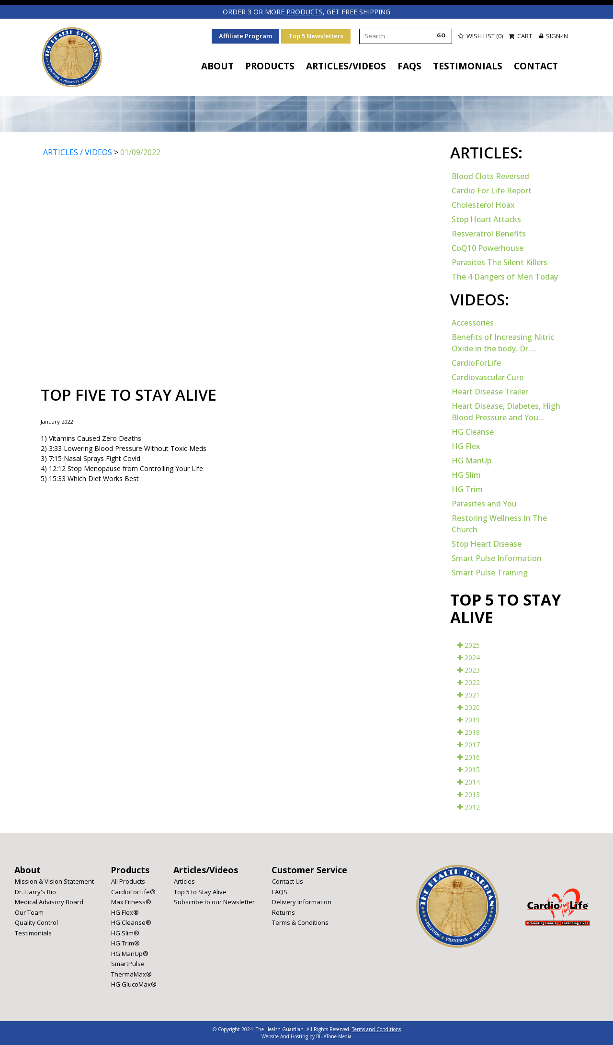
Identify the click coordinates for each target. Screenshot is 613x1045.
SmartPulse (128, 963)
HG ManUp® (129, 953)
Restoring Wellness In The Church (499, 524)
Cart (521, 36)
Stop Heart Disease (487, 544)
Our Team (29, 912)
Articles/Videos (346, 66)
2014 (468, 782)
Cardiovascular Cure (487, 377)
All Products (128, 881)
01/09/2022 (140, 152)
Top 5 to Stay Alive (200, 892)
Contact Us (287, 881)
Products (270, 66)
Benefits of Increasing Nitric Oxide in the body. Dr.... (503, 343)
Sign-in (553, 36)
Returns (283, 912)
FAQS (409, 66)
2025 (468, 645)
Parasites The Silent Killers (499, 262)
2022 (468, 682)
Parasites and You (484, 503)
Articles (184, 881)
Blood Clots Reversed (490, 176)
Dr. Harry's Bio (35, 892)
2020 (468, 707)
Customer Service (309, 870)
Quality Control (36, 922)
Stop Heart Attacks (486, 219)
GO (441, 35)
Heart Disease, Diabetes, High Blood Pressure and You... (506, 412)
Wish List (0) (480, 36)
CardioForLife (476, 363)
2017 (468, 744)
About (217, 66)
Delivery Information (301, 902)
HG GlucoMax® (134, 984)
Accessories (473, 322)
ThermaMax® (131, 974)
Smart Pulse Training (490, 572)
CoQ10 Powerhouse (487, 248)
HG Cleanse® (131, 922)
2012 (468, 806)
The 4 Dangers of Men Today (505, 276)
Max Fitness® (131, 902)
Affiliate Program (245, 36)
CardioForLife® (133, 892)
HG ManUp (471, 460)
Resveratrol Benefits (489, 233)
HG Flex (466, 446)
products (304, 11)
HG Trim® (125, 943)
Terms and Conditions (376, 1029)
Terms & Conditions (300, 922)
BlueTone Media (334, 1036)
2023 (468, 669)
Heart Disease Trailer (490, 391)
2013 (468, 794)
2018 (468, 732)
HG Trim (467, 489)
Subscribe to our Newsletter (214, 902)
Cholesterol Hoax (483, 205)
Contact (536, 66)
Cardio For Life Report (492, 190)
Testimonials (467, 66)
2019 (468, 719)
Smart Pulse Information (497, 558)
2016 (468, 757)
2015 (468, 769)
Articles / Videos (77, 152)
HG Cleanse (473, 432)
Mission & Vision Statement (54, 881)
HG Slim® (125, 933)
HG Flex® (125, 912)
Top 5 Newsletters (315, 36)
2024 (468, 657)
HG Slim (466, 475)
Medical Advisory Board (49, 902)
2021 (468, 694)
